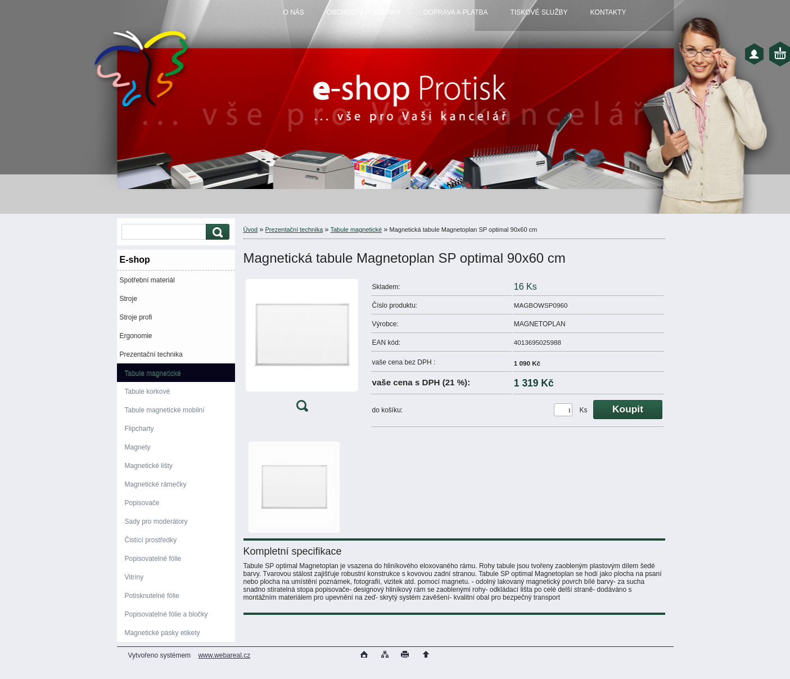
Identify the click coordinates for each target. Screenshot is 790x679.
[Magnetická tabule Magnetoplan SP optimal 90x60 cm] (301, 348)
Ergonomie (136, 336)
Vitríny (134, 577)
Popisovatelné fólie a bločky (166, 614)
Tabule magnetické (153, 373)
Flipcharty (139, 429)
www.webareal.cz (224, 655)
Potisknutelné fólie (152, 596)
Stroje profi (136, 317)
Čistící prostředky (151, 540)
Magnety (138, 447)
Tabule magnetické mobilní (165, 410)
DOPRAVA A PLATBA (455, 12)
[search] (216, 232)
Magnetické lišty (149, 466)
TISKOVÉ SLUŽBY (539, 12)
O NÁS (293, 12)
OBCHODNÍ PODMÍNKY (364, 12)
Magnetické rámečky (156, 484)
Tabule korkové (147, 391)
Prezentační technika (151, 354)
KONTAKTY (608, 12)
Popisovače (142, 503)
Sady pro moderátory (156, 521)
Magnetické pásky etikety (162, 633)
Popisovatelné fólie (153, 559)
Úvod (250, 229)
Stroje (128, 299)
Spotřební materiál (147, 280)
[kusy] (563, 409)
